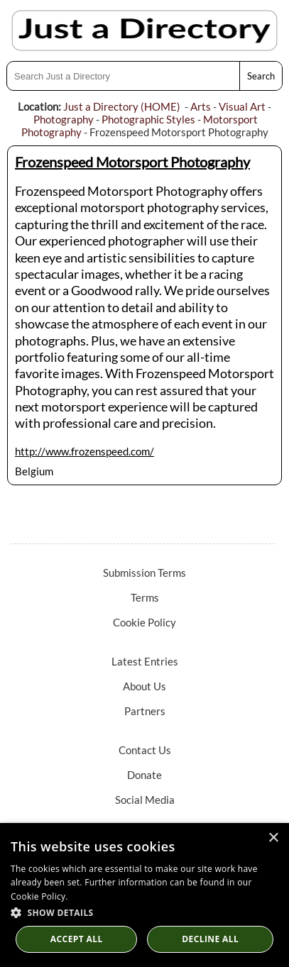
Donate (144, 774)
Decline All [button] (210, 939)
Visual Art (242, 106)
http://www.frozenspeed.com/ (84, 451)
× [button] (273, 838)
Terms (145, 597)
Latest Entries (144, 661)
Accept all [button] (76, 939)
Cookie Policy (144, 622)
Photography (63, 119)
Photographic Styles (148, 119)
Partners (144, 710)
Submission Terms (144, 572)
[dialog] (144, 895)
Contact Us (145, 750)
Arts (200, 106)
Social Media (145, 799)
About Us (144, 686)
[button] (144, 912)
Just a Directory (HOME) (121, 106)
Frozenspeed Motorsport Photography (132, 161)
